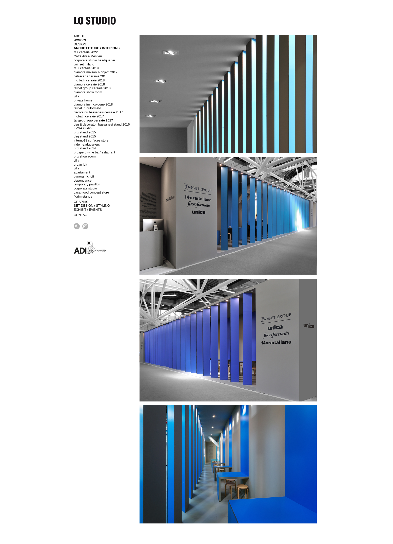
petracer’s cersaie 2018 (90, 76)
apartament (82, 172)
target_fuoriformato (87, 108)
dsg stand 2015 (85, 136)
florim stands (83, 196)
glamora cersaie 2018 (89, 84)
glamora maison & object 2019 (95, 72)
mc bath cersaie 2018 (89, 80)
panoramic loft (84, 176)
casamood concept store (91, 192)
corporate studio (85, 188)
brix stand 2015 (85, 132)
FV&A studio (82, 128)
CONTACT (81, 215)
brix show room (85, 156)
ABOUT (79, 36)
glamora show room (88, 92)
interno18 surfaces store (91, 140)
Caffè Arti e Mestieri (88, 56)
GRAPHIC (81, 202)
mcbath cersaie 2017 (89, 116)
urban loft (80, 164)
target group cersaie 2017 (93, 120)
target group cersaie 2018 (92, 88)
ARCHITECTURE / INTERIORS (97, 48)
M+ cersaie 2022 (86, 52)
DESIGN (80, 44)
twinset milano (84, 64)
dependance (82, 180)
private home (83, 100)
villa (76, 96)
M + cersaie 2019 (86, 68)
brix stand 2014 (85, 148)
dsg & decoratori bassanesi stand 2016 (102, 124)
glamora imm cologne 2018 (93, 104)
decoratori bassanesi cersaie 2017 (98, 112)
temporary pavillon (87, 184)
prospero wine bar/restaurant (94, 152)
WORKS (80, 40)
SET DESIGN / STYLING (92, 205)
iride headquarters (87, 144)
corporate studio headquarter (94, 60)
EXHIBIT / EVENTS (88, 210)
